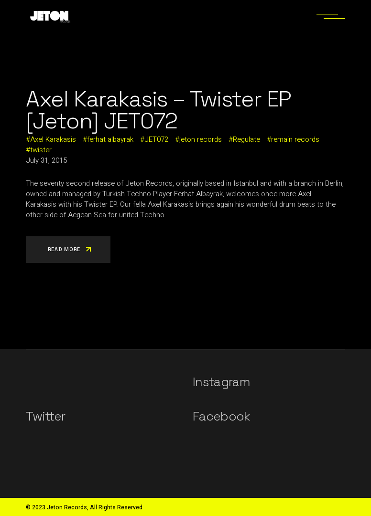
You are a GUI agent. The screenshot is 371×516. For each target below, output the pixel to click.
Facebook (221, 416)
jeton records (200, 139)
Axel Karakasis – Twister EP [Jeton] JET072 (158, 110)
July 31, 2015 (46, 160)
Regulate (246, 139)
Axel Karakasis (53, 139)
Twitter (45, 416)
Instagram (221, 382)
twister (41, 150)
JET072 (156, 139)
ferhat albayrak (110, 139)
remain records (295, 139)
